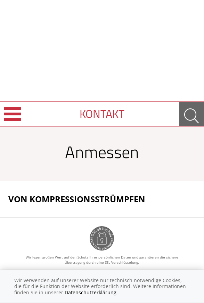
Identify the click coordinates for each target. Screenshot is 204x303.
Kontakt (102, 113)
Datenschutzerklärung (90, 292)
